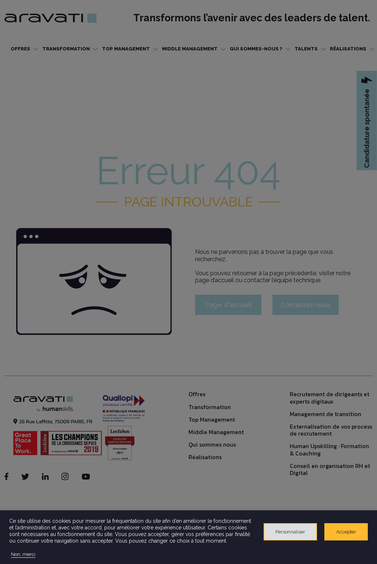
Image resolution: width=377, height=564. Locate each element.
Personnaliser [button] (290, 532)
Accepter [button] (346, 532)
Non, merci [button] (23, 554)
